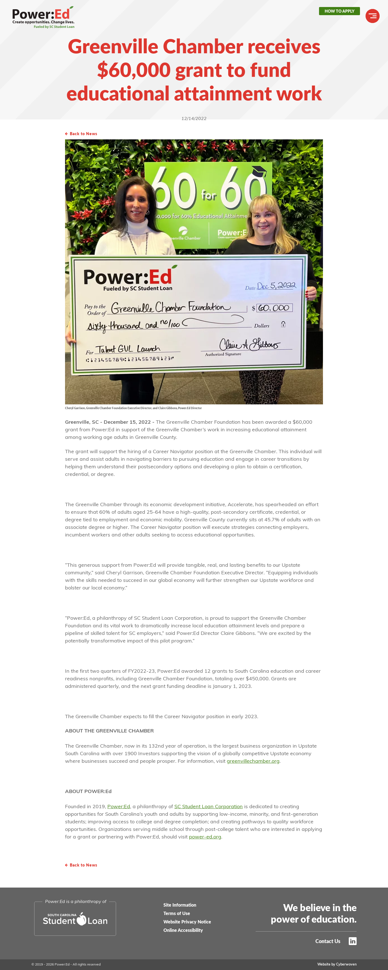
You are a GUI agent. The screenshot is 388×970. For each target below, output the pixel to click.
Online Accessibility (183, 930)
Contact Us (327, 940)
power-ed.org (205, 837)
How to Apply (339, 11)
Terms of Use (176, 913)
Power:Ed (40, 17)
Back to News (83, 133)
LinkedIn (353, 941)
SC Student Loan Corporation (208, 807)
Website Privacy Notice (187, 921)
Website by (337, 964)
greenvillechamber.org (253, 761)
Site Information (179, 905)
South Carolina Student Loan (75, 918)
